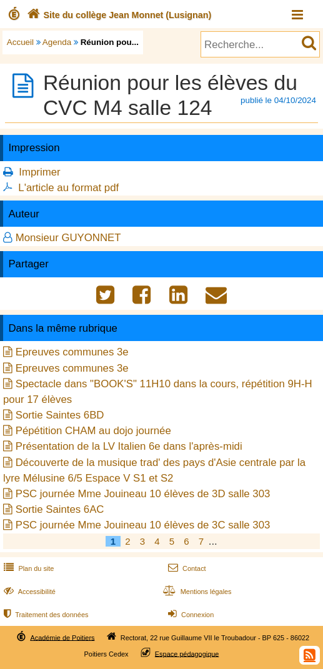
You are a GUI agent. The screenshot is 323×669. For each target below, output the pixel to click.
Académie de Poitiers (62, 637)
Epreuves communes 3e (72, 352)
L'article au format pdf (68, 188)
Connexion (190, 614)
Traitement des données (44, 614)
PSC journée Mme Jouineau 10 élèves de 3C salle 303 (143, 525)
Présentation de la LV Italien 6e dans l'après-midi (129, 446)
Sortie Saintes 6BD (60, 415)
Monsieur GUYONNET (68, 238)
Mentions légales (196, 591)
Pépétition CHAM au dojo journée (93, 431)
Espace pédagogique (187, 653)
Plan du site (27, 568)
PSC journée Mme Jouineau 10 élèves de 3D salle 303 (143, 494)
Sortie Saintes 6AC (60, 509)
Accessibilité (28, 591)
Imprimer (39, 172)
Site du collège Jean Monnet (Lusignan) (117, 15)
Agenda (56, 42)
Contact (186, 568)
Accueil (20, 42)
